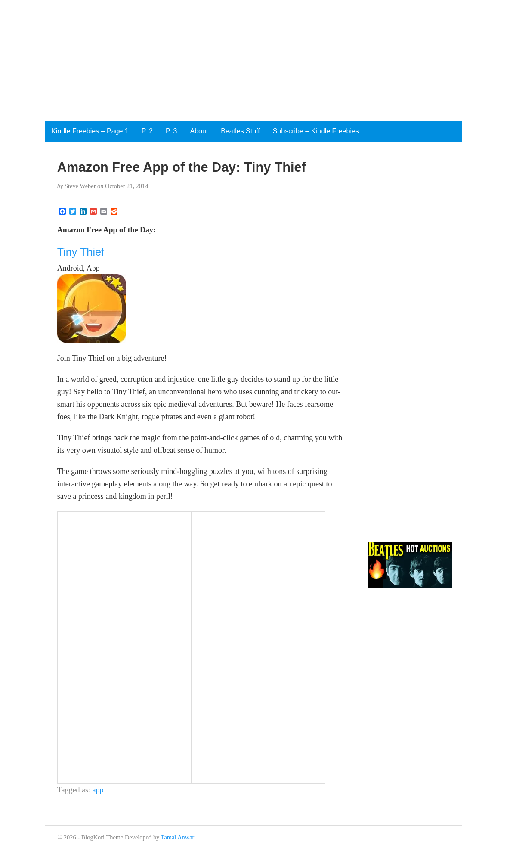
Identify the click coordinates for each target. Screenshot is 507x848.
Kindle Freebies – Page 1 (90, 131)
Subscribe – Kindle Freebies (316, 131)
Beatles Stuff (240, 131)
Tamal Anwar (178, 837)
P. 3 (171, 131)
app (98, 790)
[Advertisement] (253, 60)
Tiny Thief (80, 252)
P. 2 (147, 131)
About (199, 131)
